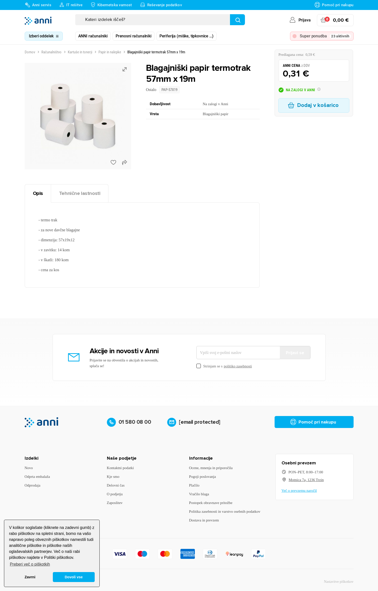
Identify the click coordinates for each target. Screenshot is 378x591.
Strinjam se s (224, 366)
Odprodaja (32, 485)
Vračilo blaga (199, 494)
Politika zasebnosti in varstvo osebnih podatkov (224, 511)
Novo (29, 468)
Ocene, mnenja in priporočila (211, 468)
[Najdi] (237, 19)
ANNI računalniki (93, 36)
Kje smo (113, 477)
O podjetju (115, 494)
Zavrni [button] (30, 577)
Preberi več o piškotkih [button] (30, 564)
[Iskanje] (160, 19)
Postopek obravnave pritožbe (210, 503)
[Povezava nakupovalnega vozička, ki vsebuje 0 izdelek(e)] (335, 20)
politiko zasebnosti (238, 366)
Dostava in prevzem (204, 520)
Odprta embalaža (37, 477)
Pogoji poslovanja (202, 477)
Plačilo (194, 485)
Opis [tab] (38, 193)
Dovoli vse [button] (74, 577)
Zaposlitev (115, 503)
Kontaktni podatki (120, 468)
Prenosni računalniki (133, 36)
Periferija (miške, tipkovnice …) (186, 36)
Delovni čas (116, 485)
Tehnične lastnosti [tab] (79, 193)
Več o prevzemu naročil (299, 491)
